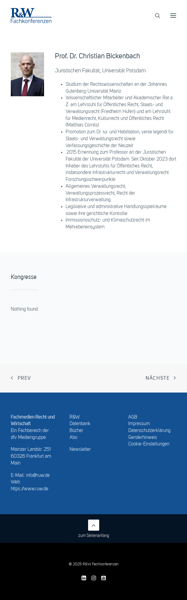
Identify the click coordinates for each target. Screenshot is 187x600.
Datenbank (80, 424)
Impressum (139, 424)
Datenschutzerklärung (149, 430)
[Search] (155, 15)
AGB (132, 417)
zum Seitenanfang (93, 529)
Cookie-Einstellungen (148, 444)
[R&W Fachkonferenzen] (31, 15)
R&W (75, 417)
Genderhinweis (142, 437)
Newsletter (80, 449)
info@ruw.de (38, 475)
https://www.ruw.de (29, 489)
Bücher (76, 430)
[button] (173, 15)
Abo (73, 437)
